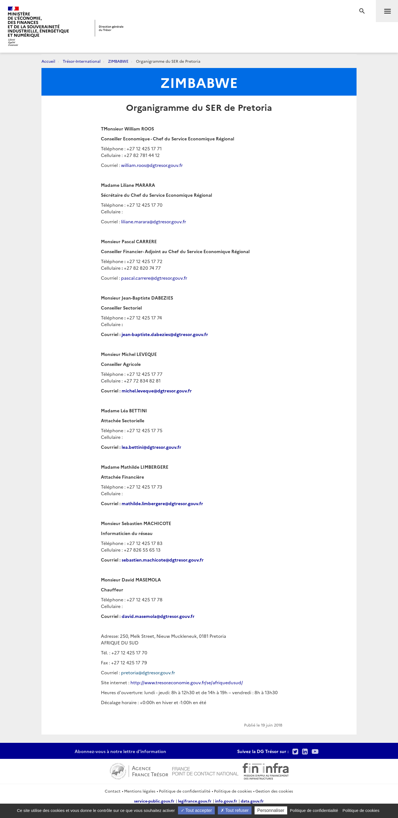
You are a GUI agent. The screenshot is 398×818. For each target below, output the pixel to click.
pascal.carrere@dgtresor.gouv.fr (154, 278)
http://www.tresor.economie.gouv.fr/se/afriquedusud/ (186, 682)
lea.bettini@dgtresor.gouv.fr (151, 447)
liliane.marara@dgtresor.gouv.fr (153, 221)
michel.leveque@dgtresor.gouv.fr (157, 390)
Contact (113, 791)
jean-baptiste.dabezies (146, 334)
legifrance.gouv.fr (194, 801)
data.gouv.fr (252, 801)
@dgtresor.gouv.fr (189, 334)
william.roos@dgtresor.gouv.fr (152, 165)
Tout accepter (196, 810)
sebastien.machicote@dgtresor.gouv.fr (163, 560)
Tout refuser (235, 810)
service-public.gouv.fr (154, 801)
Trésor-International (82, 61)
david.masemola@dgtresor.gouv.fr (158, 616)
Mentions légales (139, 791)
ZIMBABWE (118, 61)
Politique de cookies (233, 791)
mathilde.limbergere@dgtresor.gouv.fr (162, 503)
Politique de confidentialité (184, 791)
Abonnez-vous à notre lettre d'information (120, 751)
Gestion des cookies (274, 791)
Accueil (48, 61)
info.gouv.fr (226, 801)
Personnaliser (270, 810)
